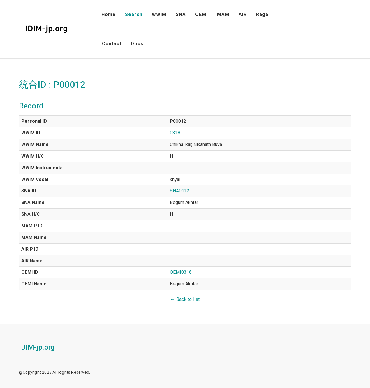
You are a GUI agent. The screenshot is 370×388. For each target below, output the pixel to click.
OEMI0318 (181, 272)
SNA (181, 14)
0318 (175, 133)
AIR (243, 14)
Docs (137, 43)
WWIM (159, 14)
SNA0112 (179, 191)
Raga (262, 14)
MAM (223, 14)
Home (108, 14)
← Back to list (185, 299)
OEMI (201, 14)
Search (133, 14)
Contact (111, 43)
